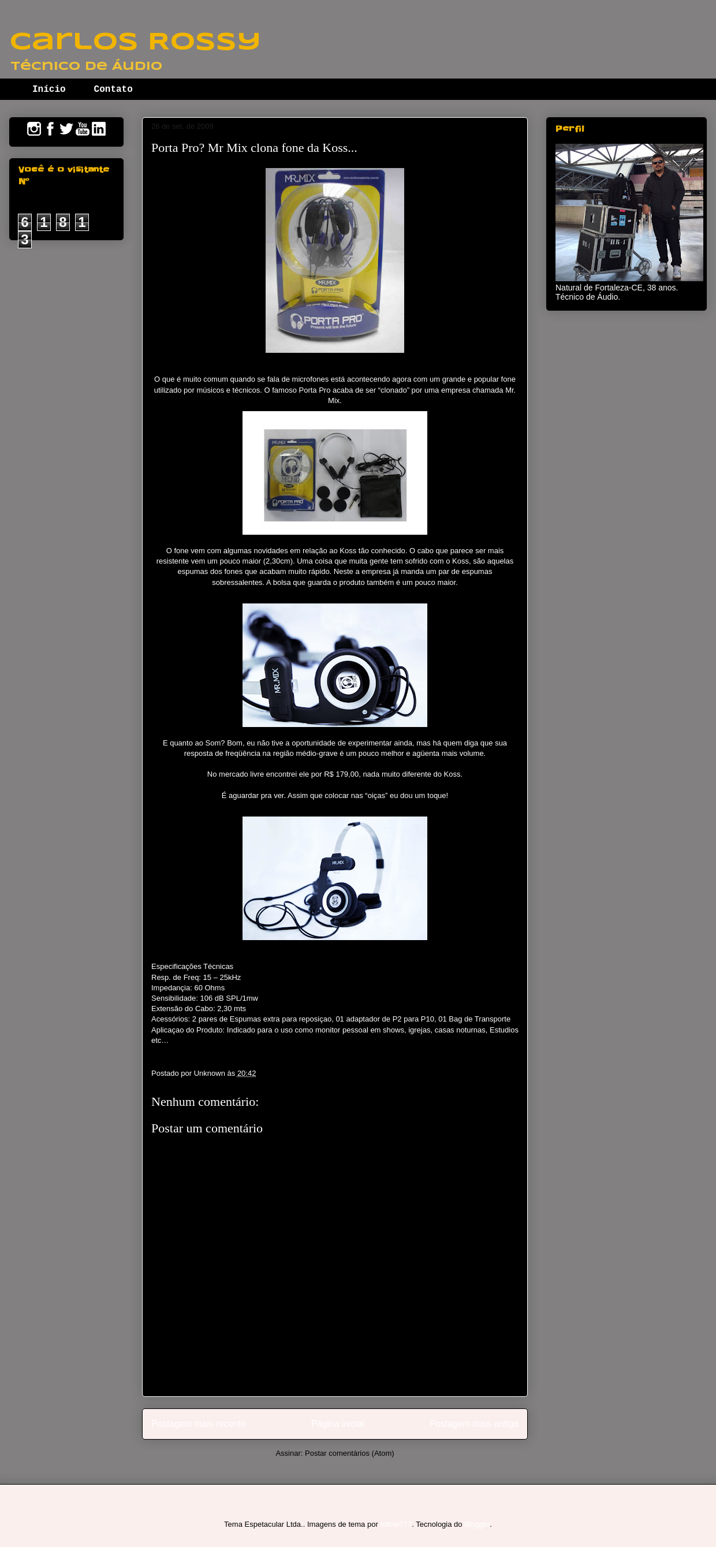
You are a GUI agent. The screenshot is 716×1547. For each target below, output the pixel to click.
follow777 (396, 1524)
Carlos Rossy (135, 42)
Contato (113, 89)
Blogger (477, 1524)
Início (49, 89)
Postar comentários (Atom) (349, 1453)
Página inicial (337, 1424)
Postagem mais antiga (474, 1424)
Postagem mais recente (198, 1424)
